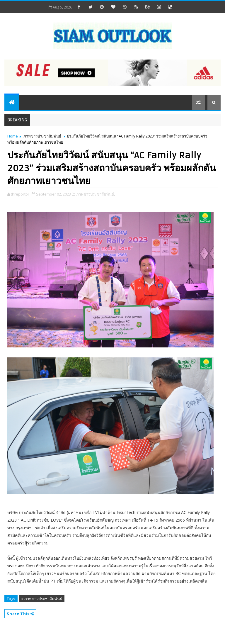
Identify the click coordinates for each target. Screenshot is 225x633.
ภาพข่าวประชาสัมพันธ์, (95, 194)
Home (12, 136)
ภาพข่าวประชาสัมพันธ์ (42, 136)
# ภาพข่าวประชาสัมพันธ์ (41, 598)
